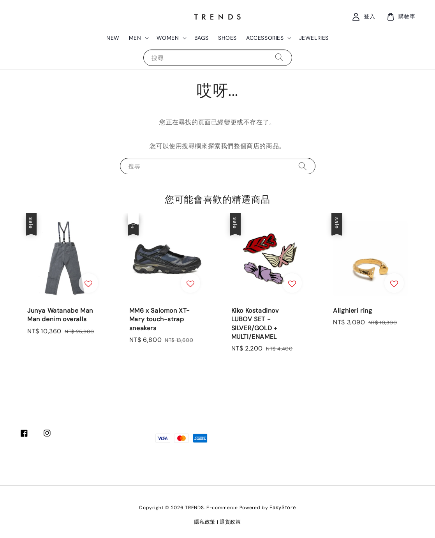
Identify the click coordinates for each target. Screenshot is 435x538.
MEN (135, 37)
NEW (113, 37)
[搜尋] (279, 57)
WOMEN (168, 37)
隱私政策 (204, 522)
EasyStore (282, 507)
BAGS (201, 37)
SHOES (227, 37)
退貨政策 (230, 522)
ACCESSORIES (265, 37)
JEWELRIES (314, 37)
